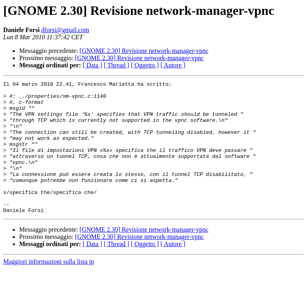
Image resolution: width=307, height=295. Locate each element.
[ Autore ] (172, 65)
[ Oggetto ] (145, 65)
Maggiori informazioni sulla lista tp (48, 288)
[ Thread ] (117, 65)
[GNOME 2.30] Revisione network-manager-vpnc (144, 50)
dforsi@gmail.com (65, 29)
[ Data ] (92, 65)
